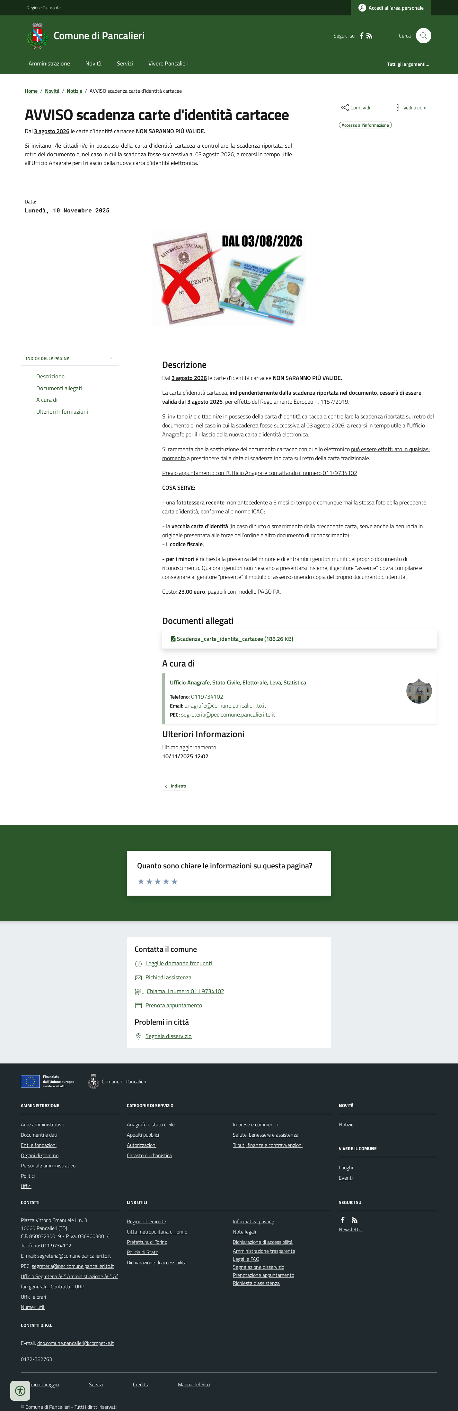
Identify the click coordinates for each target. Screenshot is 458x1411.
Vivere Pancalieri (168, 63)
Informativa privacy (253, 1221)
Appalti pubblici (143, 1135)
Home (31, 91)
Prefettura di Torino (147, 1242)
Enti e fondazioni (39, 1145)
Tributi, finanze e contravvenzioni (268, 1145)
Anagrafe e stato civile (151, 1124)
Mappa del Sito (194, 1384)
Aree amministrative (42, 1124)
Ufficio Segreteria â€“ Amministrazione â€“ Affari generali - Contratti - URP (69, 1281)
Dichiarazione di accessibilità (157, 1262)
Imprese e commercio (255, 1124)
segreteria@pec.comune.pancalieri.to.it (228, 714)
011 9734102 (56, 1245)
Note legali (244, 1231)
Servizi (125, 63)
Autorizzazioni (141, 1145)
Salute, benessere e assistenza (265, 1135)
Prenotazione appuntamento (263, 1275)
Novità (93, 63)
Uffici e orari (33, 1297)
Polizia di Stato (142, 1252)
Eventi (346, 1178)
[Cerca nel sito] (421, 35)
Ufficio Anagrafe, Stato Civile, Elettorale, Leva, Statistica (238, 682)
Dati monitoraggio (40, 1384)
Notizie (74, 91)
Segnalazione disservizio (258, 1267)
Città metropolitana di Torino (157, 1231)
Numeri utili (33, 1307)
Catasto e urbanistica (149, 1155)
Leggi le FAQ (246, 1259)
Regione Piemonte (44, 7)
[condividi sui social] (355, 107)
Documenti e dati (39, 1135)
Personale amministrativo (48, 1165)
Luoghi (346, 1167)
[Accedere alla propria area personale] (391, 7)
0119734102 (207, 696)
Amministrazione (49, 63)
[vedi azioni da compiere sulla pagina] (410, 107)
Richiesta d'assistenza (256, 1283)
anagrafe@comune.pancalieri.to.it (225, 705)
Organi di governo (39, 1155)
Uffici (26, 1186)
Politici (28, 1176)
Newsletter (351, 1229)
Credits (140, 1384)
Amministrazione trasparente (264, 1251)
